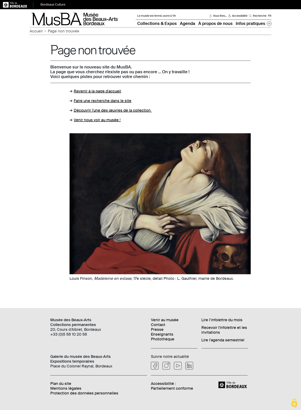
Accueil (36, 31)
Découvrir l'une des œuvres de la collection (113, 110)
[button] (269, 23)
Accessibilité (239, 15)
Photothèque (162, 339)
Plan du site (60, 383)
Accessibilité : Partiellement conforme (172, 386)
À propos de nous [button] (215, 23)
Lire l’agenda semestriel (222, 340)
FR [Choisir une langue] (269, 15)
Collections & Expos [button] (157, 23)
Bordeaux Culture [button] (53, 4)
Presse (157, 329)
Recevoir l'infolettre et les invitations (224, 330)
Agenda (187, 23)
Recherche (259, 15)
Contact (158, 324)
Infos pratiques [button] (250, 23)
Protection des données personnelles (84, 393)
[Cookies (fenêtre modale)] (294, 403)
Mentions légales (65, 388)
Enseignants (162, 334)
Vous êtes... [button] (220, 15)
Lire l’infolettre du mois (221, 319)
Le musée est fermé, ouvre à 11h (156, 15)
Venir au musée (165, 319)
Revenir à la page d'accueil (97, 91)
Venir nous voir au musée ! (97, 119)
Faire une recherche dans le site (102, 100)
